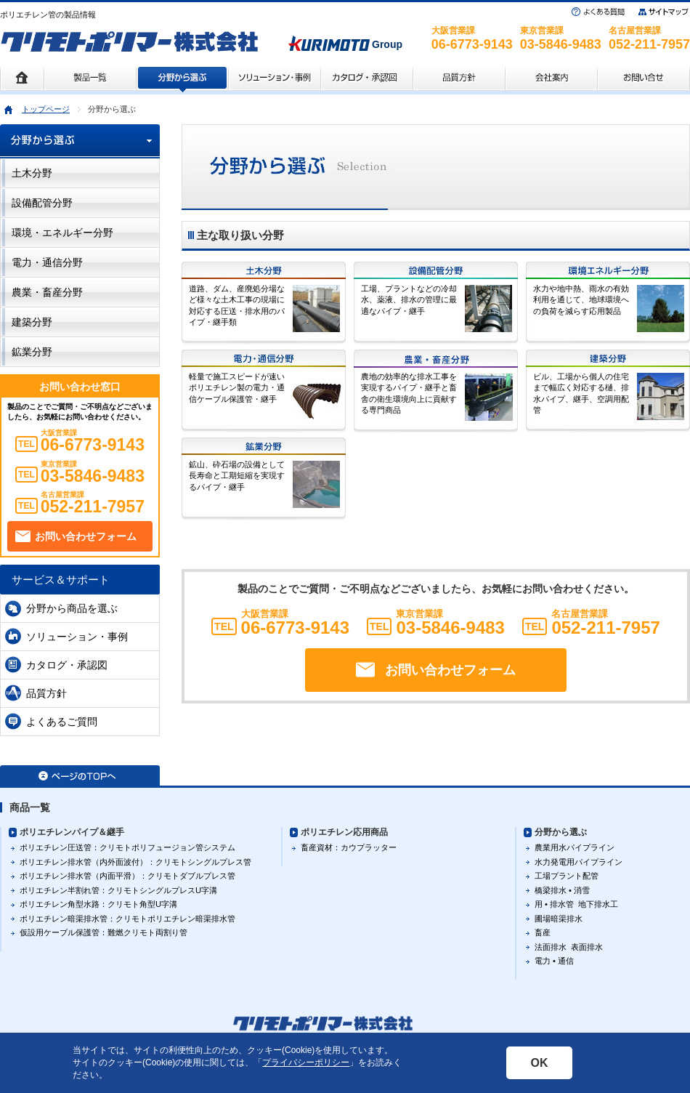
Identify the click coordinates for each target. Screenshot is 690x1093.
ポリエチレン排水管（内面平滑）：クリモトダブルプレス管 (127, 875)
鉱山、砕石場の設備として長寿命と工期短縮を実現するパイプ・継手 (237, 475)
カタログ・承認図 (66, 665)
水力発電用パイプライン (578, 862)
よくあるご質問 (61, 721)
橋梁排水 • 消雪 (562, 890)
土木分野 (32, 173)
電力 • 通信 (554, 960)
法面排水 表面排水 (569, 947)
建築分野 (32, 322)
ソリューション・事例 (77, 636)
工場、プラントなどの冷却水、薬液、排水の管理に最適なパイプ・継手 (409, 299)
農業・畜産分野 (47, 292)
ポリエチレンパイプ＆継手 (72, 832)
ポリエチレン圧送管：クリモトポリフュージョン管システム (127, 847)
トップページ (46, 109)
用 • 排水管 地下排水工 (576, 904)
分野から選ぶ (561, 832)
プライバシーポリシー (305, 1062)
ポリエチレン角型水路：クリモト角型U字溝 (98, 904)
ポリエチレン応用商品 (344, 832)
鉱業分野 (32, 352)
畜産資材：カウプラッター (349, 847)
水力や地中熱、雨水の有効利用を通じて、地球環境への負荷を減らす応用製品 (581, 299)
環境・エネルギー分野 (62, 232)
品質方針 (46, 693)
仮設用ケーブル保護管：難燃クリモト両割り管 (103, 932)
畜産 (543, 932)
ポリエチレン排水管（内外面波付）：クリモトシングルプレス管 (135, 862)
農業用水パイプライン (574, 847)
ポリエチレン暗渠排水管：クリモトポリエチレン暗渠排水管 (127, 918)
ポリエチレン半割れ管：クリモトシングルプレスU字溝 (118, 890)
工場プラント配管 (566, 875)
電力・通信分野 (47, 262)
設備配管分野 (42, 203)
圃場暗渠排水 (559, 918)
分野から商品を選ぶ (72, 608)
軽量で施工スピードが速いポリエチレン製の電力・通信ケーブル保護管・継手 (237, 387)
